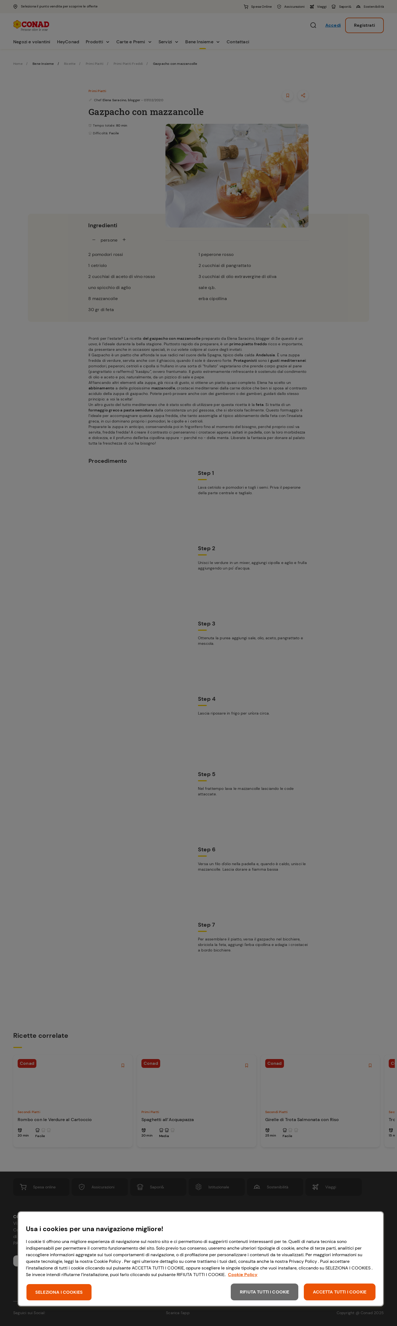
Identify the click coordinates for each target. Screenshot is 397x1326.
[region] (201, 1258)
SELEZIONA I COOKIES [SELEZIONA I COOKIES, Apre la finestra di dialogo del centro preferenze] (59, 1292)
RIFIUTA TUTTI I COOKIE (264, 1292)
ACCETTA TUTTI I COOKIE (339, 1292)
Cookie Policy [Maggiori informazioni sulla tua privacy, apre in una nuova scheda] (242, 1274)
